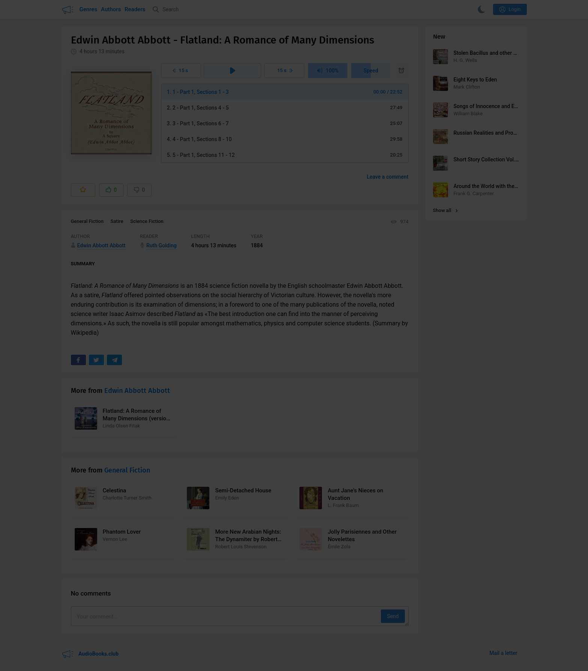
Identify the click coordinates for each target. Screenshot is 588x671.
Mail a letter (503, 653)
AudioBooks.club (90, 654)
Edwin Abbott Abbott (137, 391)
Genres (89, 9)
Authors (111, 9)
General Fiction (87, 221)
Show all (445, 210)
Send (393, 616)
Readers (135, 9)
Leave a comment (388, 177)
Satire (116, 221)
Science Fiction (147, 221)
